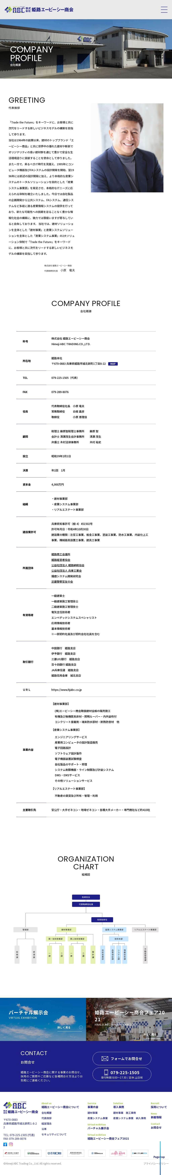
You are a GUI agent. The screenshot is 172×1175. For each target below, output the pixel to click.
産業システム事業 (98, 1118)
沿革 (44, 1129)
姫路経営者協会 (60, 560)
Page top (159, 1156)
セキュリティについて (54, 1134)
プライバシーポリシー (156, 1163)
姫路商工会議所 (60, 554)
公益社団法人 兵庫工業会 (66, 571)
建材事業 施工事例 (124, 1112)
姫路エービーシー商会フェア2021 (99, 1138)
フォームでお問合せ (126, 1058)
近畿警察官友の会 (62, 581)
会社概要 (46, 1112)
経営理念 (46, 1123)
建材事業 (93, 1112)
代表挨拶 (46, 1118)
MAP (113, 363)
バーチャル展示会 (98, 1128)
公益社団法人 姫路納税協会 (67, 565)
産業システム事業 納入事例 (129, 1118)
